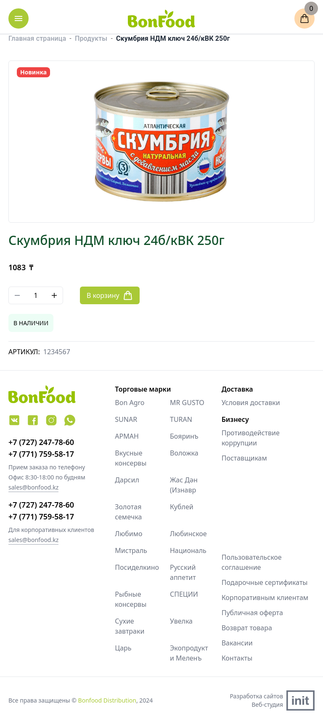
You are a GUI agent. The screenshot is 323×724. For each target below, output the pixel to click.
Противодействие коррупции (251, 438)
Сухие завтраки (129, 626)
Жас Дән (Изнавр (184, 485)
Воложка (184, 453)
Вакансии (237, 643)
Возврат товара (247, 627)
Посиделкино (134, 567)
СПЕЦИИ (184, 594)
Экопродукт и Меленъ (189, 653)
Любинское (188, 533)
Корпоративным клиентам (265, 597)
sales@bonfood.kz (33, 487)
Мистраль (131, 550)
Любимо (128, 533)
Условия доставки (251, 402)
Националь (188, 550)
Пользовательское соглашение (252, 562)
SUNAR (126, 419)
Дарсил (127, 479)
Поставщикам (244, 458)
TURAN (181, 419)
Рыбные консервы (130, 599)
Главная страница (37, 38)
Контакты (237, 658)
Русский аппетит (183, 572)
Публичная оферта (252, 612)
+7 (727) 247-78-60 (41, 442)
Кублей (181, 506)
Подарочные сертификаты (265, 582)
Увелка (181, 621)
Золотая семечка (128, 511)
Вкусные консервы (130, 458)
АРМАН (127, 436)
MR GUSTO (187, 402)
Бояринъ (184, 436)
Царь (123, 648)
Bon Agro (129, 402)
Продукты (91, 38)
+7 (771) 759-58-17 (41, 454)
